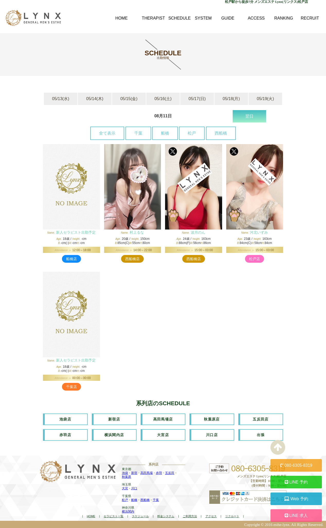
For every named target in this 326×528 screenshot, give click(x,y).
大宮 (125, 488)
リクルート (232, 515)
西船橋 (221, 133)
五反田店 (261, 419)
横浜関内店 (114, 435)
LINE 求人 (296, 515)
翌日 (249, 116)
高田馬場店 (163, 419)
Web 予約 (296, 499)
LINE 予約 (296, 482)
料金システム (165, 515)
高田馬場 (146, 473)
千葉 (138, 133)
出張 (261, 435)
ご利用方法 (190, 515)
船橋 (165, 133)
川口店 (212, 435)
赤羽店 (65, 435)
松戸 (192, 133)
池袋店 (65, 419)
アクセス (211, 515)
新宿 (134, 473)
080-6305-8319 (296, 465)
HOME (91, 515)
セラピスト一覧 (113, 515)
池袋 (125, 473)
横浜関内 (128, 511)
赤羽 (159, 473)
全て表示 (107, 133)
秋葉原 (126, 477)
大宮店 (163, 435)
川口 (134, 488)
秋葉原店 (212, 419)
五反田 (169, 473)
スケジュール (140, 515)
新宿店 (114, 419)
